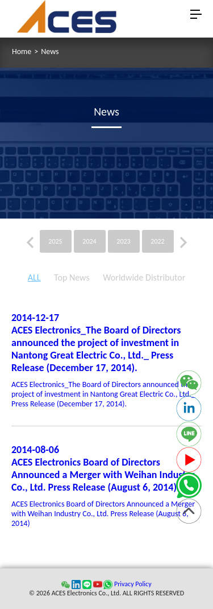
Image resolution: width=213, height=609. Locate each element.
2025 (55, 241)
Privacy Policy (133, 584)
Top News (72, 277)
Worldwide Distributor (144, 277)
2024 (89, 241)
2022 (157, 241)
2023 (123, 241)
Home (21, 52)
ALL (34, 277)
